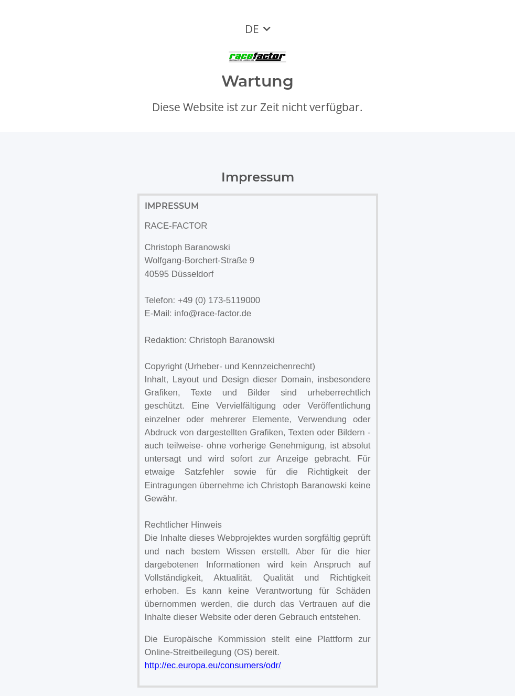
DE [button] (252, 29)
